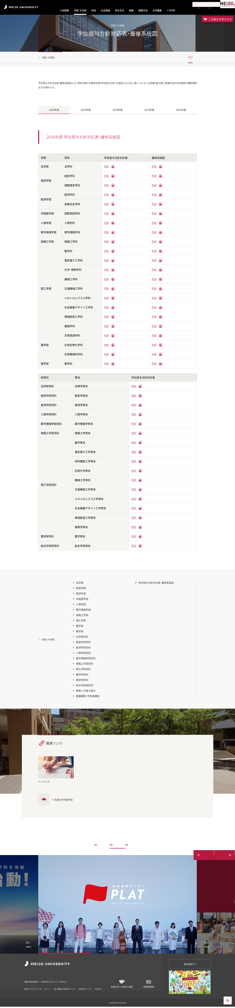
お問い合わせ (71, 980)
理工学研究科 (83, 670)
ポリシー (47, 986)
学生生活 (119, 10)
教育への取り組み (86, 692)
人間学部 (81, 605)
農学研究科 (82, 676)
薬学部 (79, 632)
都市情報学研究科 (86, 659)
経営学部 (81, 589)
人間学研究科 (83, 654)
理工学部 (81, 622)
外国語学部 (82, 600)
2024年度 (117, 111)
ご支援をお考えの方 (217, 19)
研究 (93, 10)
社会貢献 (105, 10)
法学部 (79, 584)
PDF (106, 168)
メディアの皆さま (90, 980)
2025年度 (86, 111)
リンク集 (55, 980)
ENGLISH (98, 986)
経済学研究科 (83, 649)
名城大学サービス (85, 986)
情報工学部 (82, 616)
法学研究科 (82, 638)
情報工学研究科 (84, 665)
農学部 (79, 627)
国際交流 (143, 10)
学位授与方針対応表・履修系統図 (156, 584)
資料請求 (190, 965)
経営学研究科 (83, 643)
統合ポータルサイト (32, 986)
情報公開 (28, 980)
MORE (170, 10)
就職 (131, 10)
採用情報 (42, 980)
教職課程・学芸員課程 (87, 697)
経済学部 (81, 595)
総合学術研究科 (84, 686)
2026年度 (54, 111)
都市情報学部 (83, 611)
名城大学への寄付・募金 (122, 983)
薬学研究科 (82, 681)
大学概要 (157, 10)
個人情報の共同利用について (64, 986)
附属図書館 (148, 983)
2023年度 (149, 111)
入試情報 (64, 10)
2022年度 (181, 111)
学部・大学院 (80, 10)
